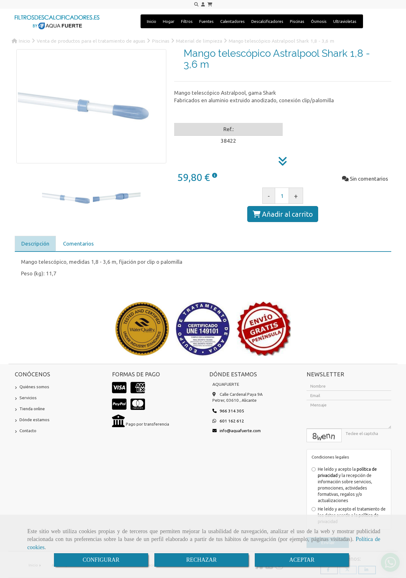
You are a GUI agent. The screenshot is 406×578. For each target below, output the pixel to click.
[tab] (35, 244)
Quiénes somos (34, 386)
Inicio (151, 21)
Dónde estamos (34, 419)
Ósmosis (319, 21)
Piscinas (297, 21)
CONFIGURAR (101, 560)
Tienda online (32, 408)
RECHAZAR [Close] (201, 560)
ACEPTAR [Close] (302, 560)
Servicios (28, 397)
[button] (203, 4)
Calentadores (232, 21)
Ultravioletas (344, 21)
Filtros (187, 21)
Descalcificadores (267, 21)
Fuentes (206, 21)
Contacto (27, 430)
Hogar (168, 21)
